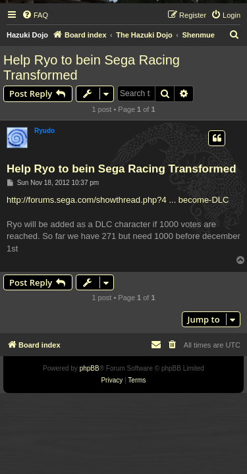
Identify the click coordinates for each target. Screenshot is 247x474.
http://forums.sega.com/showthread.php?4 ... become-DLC (118, 200)
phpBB (89, 368)
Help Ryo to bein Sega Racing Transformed (91, 67)
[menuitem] (35, 15)
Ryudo (44, 130)
